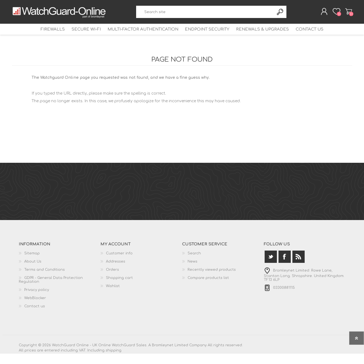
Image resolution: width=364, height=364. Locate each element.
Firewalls (41, 36)
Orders (112, 280)
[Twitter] (271, 267)
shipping (113, 361)
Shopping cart (346, 13)
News (192, 272)
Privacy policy (36, 300)
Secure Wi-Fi (79, 36)
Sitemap (32, 264)
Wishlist (113, 296)
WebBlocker (35, 308)
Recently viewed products (212, 280)
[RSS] (298, 267)
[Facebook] (285, 267)
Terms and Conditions (44, 280)
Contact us (320, 36)
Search (279, 14)
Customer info (119, 264)
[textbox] (205, 14)
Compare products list (208, 288)
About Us (32, 272)
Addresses (115, 272)
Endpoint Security (209, 36)
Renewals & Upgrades (268, 36)
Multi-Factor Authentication (140, 36)
